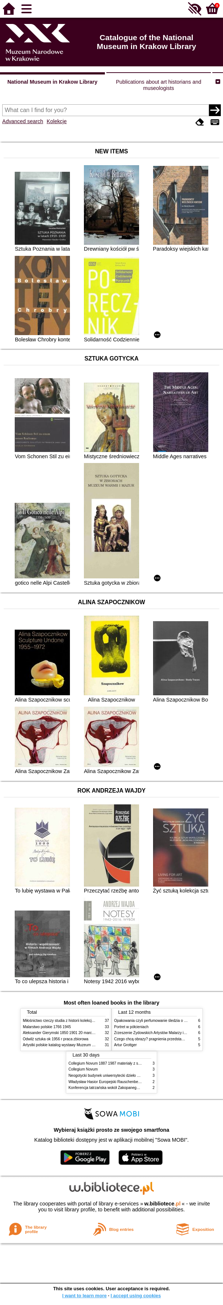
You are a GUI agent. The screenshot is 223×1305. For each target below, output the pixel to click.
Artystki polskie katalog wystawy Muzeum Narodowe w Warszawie (77, 1045)
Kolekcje (57, 121)
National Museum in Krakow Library (52, 82)
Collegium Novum (83, 1069)
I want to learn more (84, 1295)
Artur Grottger (125, 1045)
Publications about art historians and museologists (158, 85)
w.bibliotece (162, 1204)
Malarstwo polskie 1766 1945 (47, 1027)
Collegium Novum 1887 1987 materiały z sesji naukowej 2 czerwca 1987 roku (132, 1063)
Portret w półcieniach (131, 1027)
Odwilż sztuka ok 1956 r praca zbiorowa (55, 1039)
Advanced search (22, 121)
